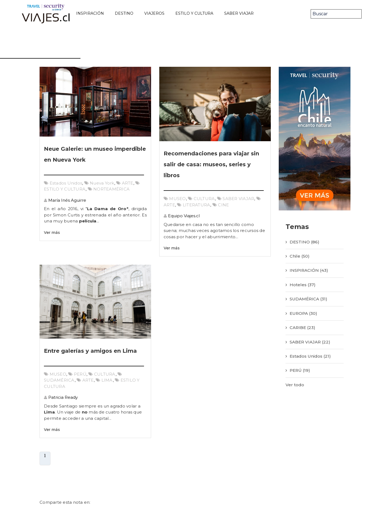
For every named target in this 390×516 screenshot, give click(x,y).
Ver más (52, 232)
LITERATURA (197, 204)
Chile (300, 256)
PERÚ (80, 374)
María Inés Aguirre (66, 200)
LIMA (107, 380)
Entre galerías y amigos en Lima (90, 351)
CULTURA (204, 198)
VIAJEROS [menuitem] (154, 13)
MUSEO (177, 198)
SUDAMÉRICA (59, 380)
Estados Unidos (66, 183)
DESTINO (304, 242)
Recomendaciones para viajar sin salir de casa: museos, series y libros (211, 164)
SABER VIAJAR (238, 198)
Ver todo (295, 384)
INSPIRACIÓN (309, 270)
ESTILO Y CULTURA (65, 189)
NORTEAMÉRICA (111, 189)
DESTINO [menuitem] (124, 13)
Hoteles (303, 284)
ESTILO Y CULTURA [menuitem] (194, 13)
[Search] (336, 14)
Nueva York (102, 183)
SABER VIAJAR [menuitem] (239, 13)
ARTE (127, 183)
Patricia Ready (62, 397)
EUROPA (303, 313)
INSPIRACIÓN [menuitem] (90, 13)
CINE (223, 204)
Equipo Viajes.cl (183, 215)
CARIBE (302, 327)
